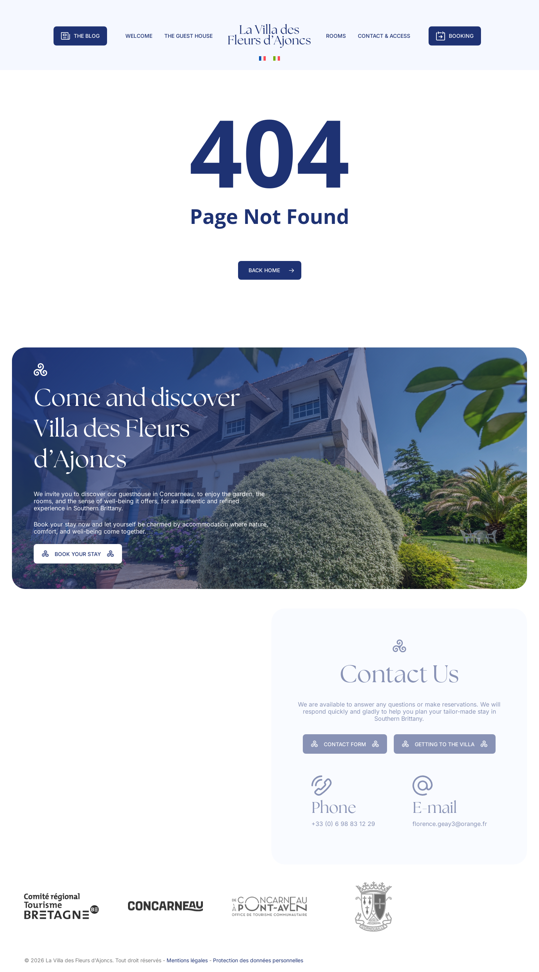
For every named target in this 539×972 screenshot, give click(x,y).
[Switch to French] (262, 58)
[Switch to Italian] (277, 58)
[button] (78, 554)
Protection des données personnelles (258, 960)
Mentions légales (187, 960)
